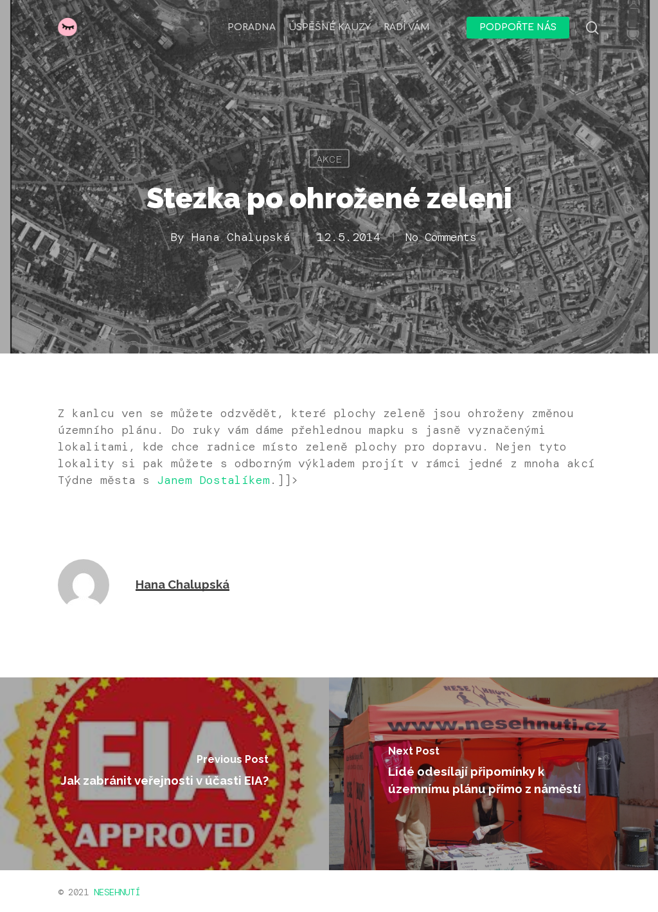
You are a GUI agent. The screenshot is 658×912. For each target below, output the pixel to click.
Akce (329, 158)
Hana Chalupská (236, 237)
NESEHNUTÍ (117, 892)
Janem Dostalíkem (213, 480)
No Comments (441, 237)
